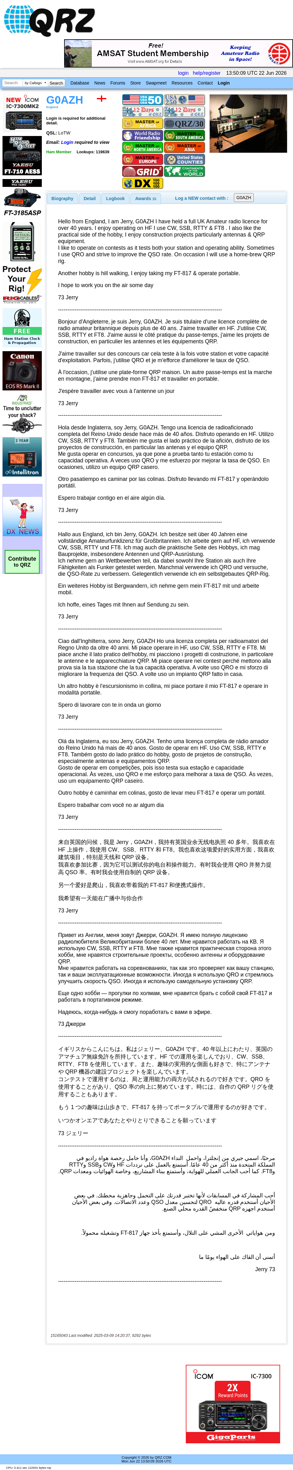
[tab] (62, 198)
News (99, 82)
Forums (117, 82)
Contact (205, 82)
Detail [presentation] (90, 198)
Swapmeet (156, 82)
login (183, 73)
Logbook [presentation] (115, 198)
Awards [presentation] (145, 198)
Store (135, 82)
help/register (207, 73)
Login (224, 82)
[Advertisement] (116, 1404)
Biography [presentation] (63, 198)
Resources (182, 82)
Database (79, 82)
